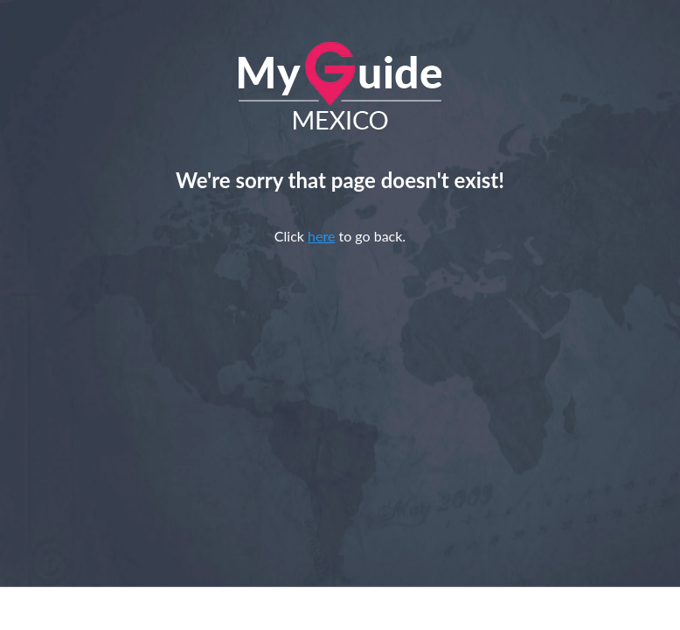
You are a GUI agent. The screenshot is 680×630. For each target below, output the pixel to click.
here (321, 236)
